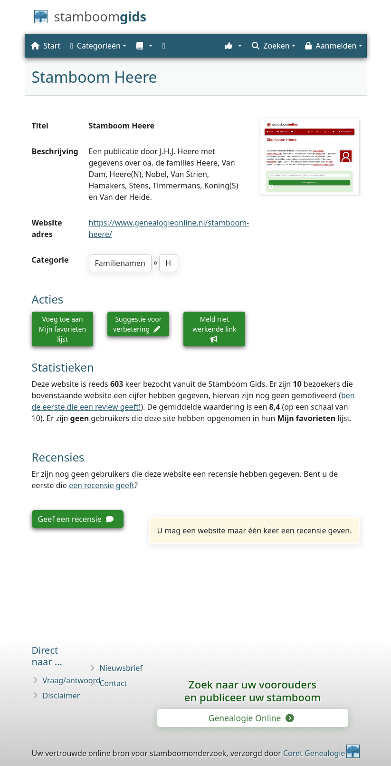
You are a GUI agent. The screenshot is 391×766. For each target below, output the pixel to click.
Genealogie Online (251, 718)
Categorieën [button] (95, 45)
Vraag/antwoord (72, 680)
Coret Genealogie (314, 753)
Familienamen (120, 263)
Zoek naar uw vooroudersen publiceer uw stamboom (252, 690)
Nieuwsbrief (121, 668)
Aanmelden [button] (330, 45)
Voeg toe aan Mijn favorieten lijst (62, 329)
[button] (143, 45)
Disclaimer (61, 695)
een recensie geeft (101, 485)
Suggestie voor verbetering (137, 324)
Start (45, 45)
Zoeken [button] (270, 45)
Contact (113, 683)
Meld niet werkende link (214, 328)
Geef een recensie (76, 519)
